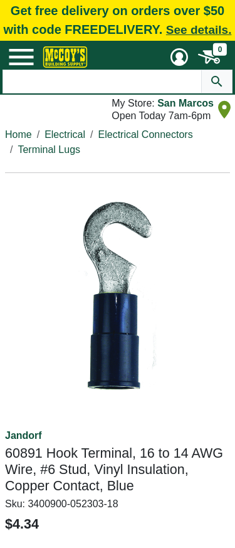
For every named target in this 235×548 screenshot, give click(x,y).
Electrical (64, 134)
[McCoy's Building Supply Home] (65, 57)
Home (18, 134)
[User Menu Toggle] (179, 57)
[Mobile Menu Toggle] (21, 57)
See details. (199, 29)
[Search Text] (102, 81)
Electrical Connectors (145, 134)
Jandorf (23, 435)
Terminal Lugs (49, 149)
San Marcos (185, 103)
